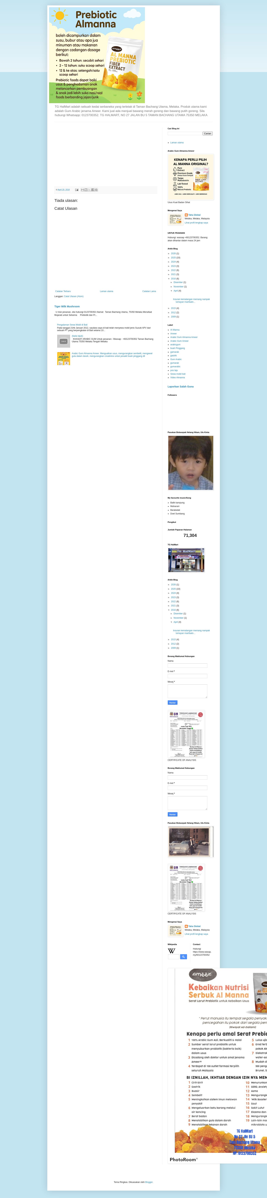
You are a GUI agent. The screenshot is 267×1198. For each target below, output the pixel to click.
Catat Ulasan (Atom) (74, 296)
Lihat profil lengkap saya (196, 222)
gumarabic (175, 366)
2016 (173, 278)
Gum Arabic (176, 359)
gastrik (173, 355)
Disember (178, 282)
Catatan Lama (149, 291)
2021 (173, 274)
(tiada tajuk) (77, 336)
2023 (173, 266)
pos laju (174, 370)
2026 (173, 253)
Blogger (149, 1182)
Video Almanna (177, 377)
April (176, 291)
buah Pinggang (177, 348)
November (179, 286)
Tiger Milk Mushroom (67, 306)
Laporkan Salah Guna (181, 386)
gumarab (174, 363)
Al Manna (175, 330)
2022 (173, 270)
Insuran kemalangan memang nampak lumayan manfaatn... (191, 300)
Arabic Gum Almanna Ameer (184, 337)
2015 (173, 308)
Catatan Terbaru (63, 291)
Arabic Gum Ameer (179, 341)
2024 (173, 262)
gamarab (174, 352)
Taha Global (194, 215)
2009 (173, 316)
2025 (173, 257)
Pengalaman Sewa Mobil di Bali (72, 325)
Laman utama (106, 291)
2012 (173, 312)
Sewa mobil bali (178, 374)
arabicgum (175, 344)
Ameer (173, 333)
